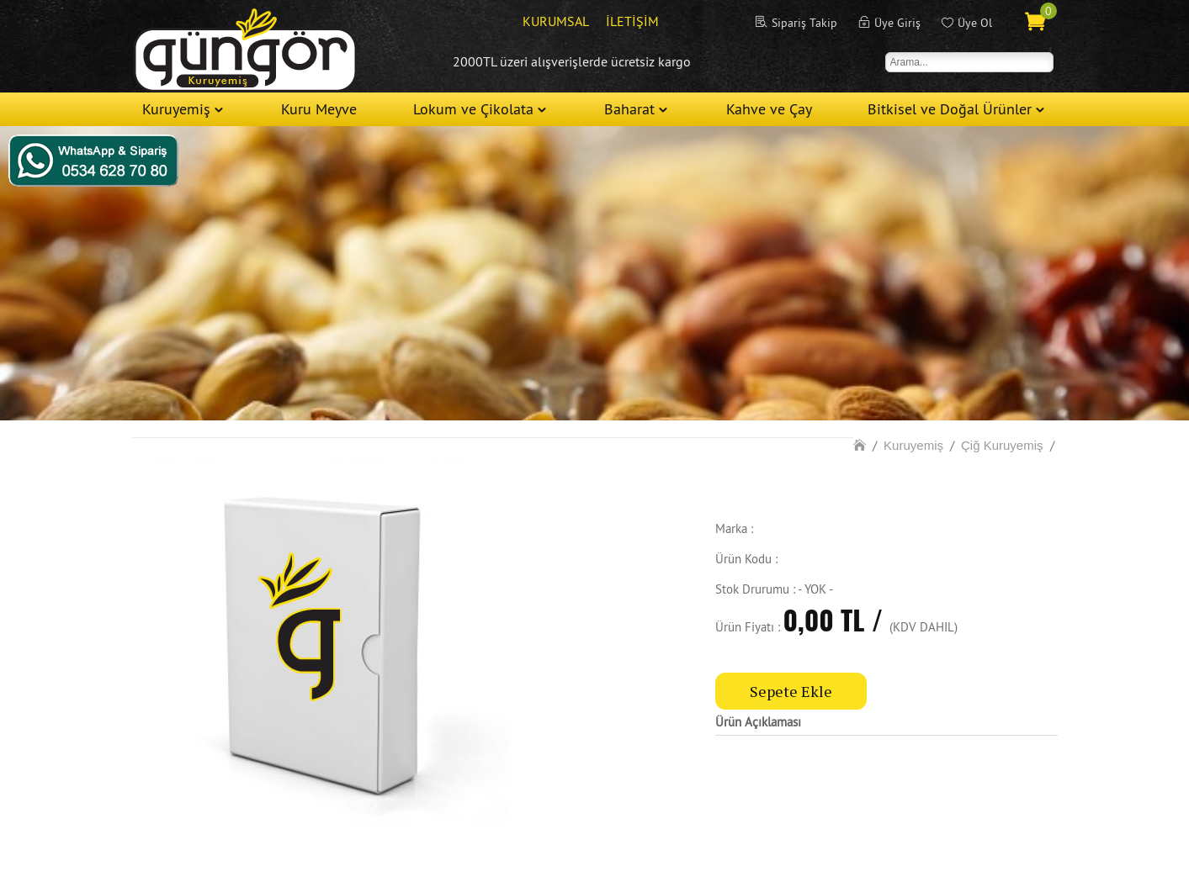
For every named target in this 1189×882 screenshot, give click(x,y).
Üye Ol (975, 22)
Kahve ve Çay (769, 109)
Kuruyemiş (176, 109)
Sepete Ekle (791, 691)
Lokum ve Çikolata (473, 109)
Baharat (629, 109)
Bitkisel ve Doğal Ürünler (950, 109)
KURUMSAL (556, 21)
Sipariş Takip (804, 22)
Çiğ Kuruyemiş (1002, 445)
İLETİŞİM (632, 21)
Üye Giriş (897, 22)
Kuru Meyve (319, 109)
